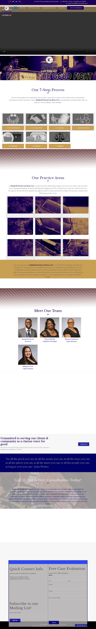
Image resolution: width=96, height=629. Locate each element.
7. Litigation (60, 146)
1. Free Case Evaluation (13, 128)
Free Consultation (76, 8)
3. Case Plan (60, 128)
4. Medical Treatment (83, 128)
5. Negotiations (14, 146)
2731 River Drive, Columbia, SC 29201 (74, 1)
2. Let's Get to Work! (37, 128)
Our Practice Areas (34, 8)
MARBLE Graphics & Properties (55, 626)
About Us (23, 8)
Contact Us (61, 8)
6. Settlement (36, 146)
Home (15, 8)
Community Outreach (49, 8)
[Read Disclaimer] (35, 624)
